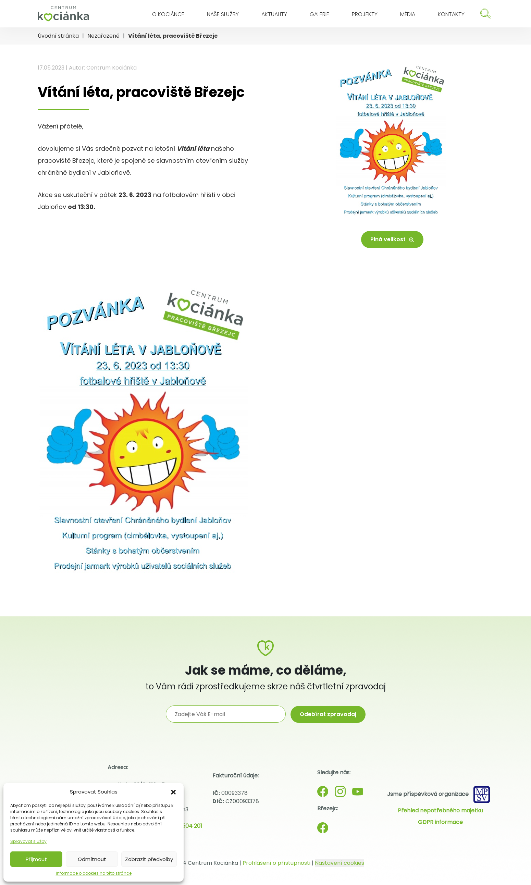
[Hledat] (485, 13)
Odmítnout (92, 859)
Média (407, 14)
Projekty (365, 14)
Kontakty (451, 14)
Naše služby (223, 14)
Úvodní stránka (58, 36)
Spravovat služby (28, 841)
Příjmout (36, 859)
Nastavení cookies (339, 863)
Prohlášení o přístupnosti (276, 863)
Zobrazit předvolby (149, 859)
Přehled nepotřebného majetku (440, 810)
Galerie (319, 14)
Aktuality (274, 14)
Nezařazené (103, 36)
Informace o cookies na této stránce (94, 873)
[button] (173, 791)
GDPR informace (440, 822)
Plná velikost (392, 239)
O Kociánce (168, 14)
